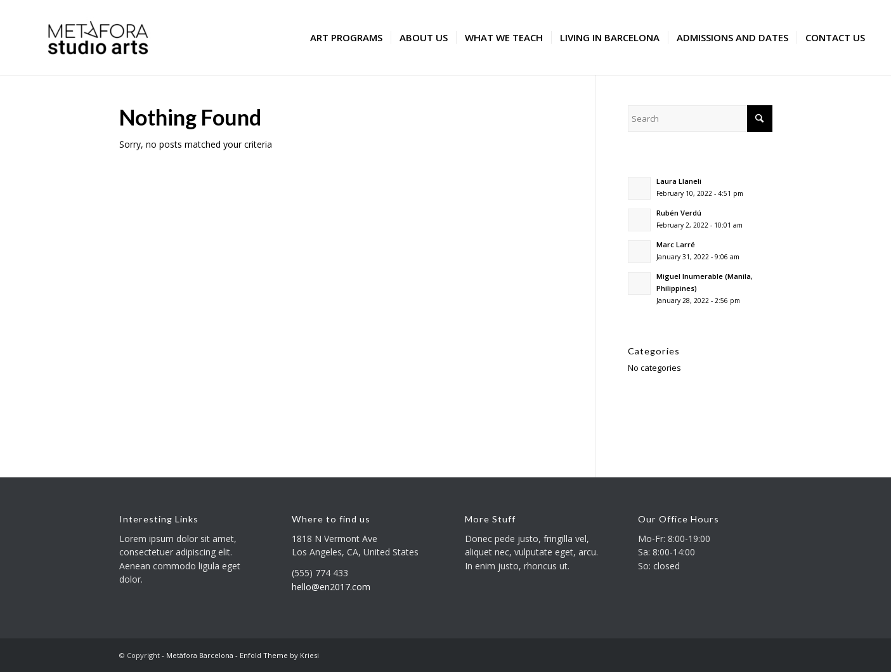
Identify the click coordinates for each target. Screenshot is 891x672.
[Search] (700, 118)
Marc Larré (675, 244)
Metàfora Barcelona (199, 655)
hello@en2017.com (331, 587)
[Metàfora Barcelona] (98, 37)
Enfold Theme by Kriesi (279, 655)
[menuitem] (346, 37)
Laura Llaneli (678, 181)
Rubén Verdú (678, 212)
